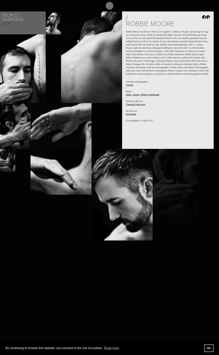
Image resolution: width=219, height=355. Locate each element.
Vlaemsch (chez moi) (136, 104)
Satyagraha (131, 114)
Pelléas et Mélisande (150, 94)
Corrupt (129, 85)
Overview (12, 19)
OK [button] (209, 348)
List (6, 24)
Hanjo (128, 94)
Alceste (136, 94)
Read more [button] (111, 348)
